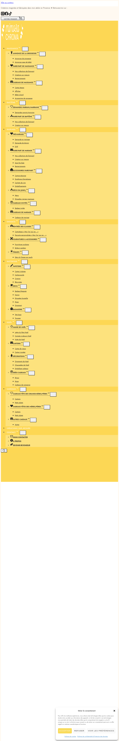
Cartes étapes (19, 88)
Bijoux (17, 378)
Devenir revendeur (20, 445)
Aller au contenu (7, 2)
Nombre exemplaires (17, 654)
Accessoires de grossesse (23, 98)
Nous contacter (19, 437)
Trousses (18, 318)
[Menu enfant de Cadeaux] (23, 389)
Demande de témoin (22, 143)
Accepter (65, 731)
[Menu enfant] (42, 54)
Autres (17, 424)
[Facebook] (6, 15)
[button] (114, 711)
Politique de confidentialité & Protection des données (92, 736)
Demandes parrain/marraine (24, 112)
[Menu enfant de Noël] (19, 323)
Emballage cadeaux (21, 368)
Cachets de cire (20, 183)
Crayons (17, 278)
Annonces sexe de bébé (23, 62)
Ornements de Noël (21, 361)
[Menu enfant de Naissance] (25, 49)
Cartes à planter (20, 271)
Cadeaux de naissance (22, 385)
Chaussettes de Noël (22, 365)
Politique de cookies (70, 736)
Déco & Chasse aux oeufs (23, 257)
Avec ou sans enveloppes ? (16, 658)
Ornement (18, 305)
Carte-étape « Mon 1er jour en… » (26, 232)
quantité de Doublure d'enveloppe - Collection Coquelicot (34, 663)
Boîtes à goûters (20, 248)
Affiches (17, 91)
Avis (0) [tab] (12, 706)
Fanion (17, 295)
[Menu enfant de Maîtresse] (24, 262)
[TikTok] (10, 15)
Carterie (17, 399)
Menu (17, 195)
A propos (15, 441)
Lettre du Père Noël (21, 332)
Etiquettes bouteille (21, 298)
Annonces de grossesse (23, 58)
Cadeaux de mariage (22, 217)
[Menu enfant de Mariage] (23, 130)
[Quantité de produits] (66, 663)
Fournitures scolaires (22, 244)
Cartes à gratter (20, 352)
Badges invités (20, 208)
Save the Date (19, 163)
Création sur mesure (22, 125)
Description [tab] (13, 702)
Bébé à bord (19, 95)
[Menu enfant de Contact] (23, 433)
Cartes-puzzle (19, 275)
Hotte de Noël (20, 339)
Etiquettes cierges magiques (24, 199)
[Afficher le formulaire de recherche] (4, 450)
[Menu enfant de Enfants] (23, 222)
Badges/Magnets (20, 291)
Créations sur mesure (22, 75)
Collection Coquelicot (16, 610)
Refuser (79, 731)
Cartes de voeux (20, 349)
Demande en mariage (22, 139)
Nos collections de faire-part (24, 71)
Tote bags (18, 314)
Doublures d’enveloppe (23, 179)
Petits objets (19, 402)
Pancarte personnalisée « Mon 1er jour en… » (30, 235)
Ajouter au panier (17, 670)
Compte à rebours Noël (23, 336)
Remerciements (20, 78)
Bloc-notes (18, 282)
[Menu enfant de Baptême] (22, 103)
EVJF (16, 146)
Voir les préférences (101, 731)
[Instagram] (3, 15)
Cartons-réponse (20, 176)
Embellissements (20, 186)
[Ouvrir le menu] (3, 479)
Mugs (17, 302)
